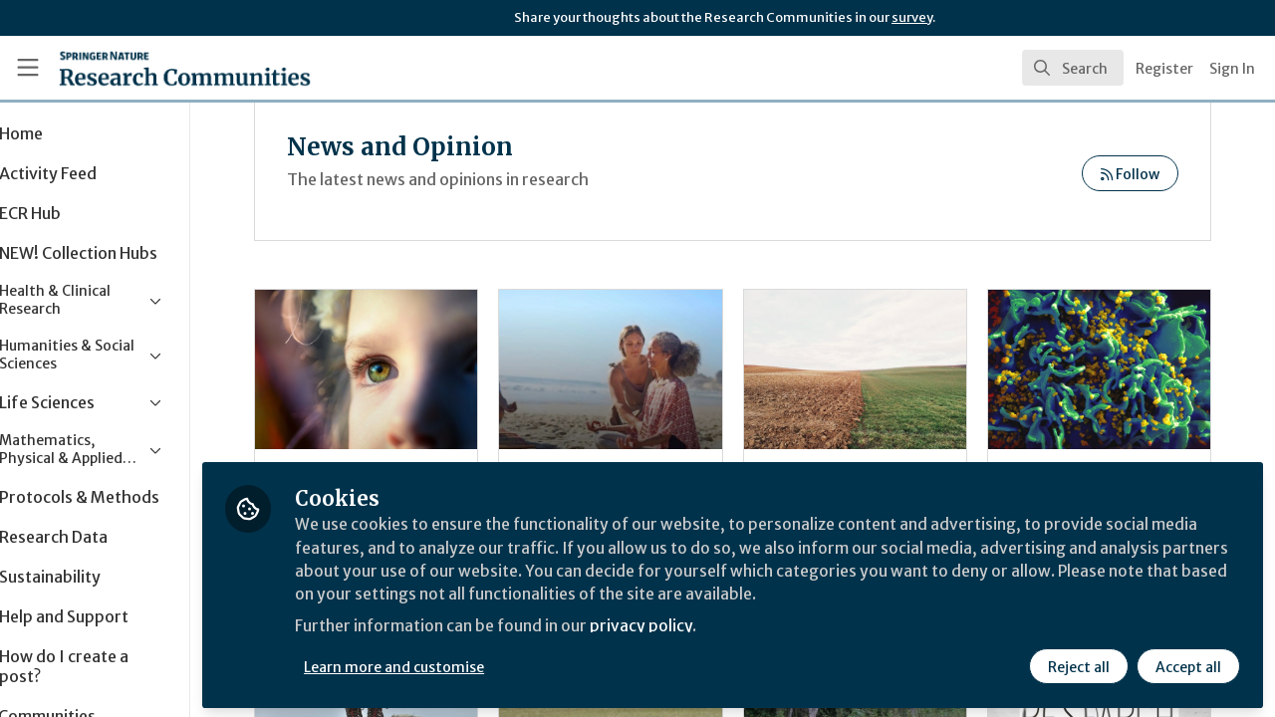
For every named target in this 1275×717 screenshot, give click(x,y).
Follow (1130, 174)
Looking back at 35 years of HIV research (1107, 369)
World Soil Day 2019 (879, 369)
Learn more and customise (460, 664)
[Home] (156, 68)
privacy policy (709, 625)
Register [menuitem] (1164, 69)
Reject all (1078, 664)
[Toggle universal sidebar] (28, 68)
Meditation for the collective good (651, 369)
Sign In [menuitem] (1232, 69)
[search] (1073, 68)
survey (912, 17)
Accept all (1187, 664)
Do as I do (423, 369)
